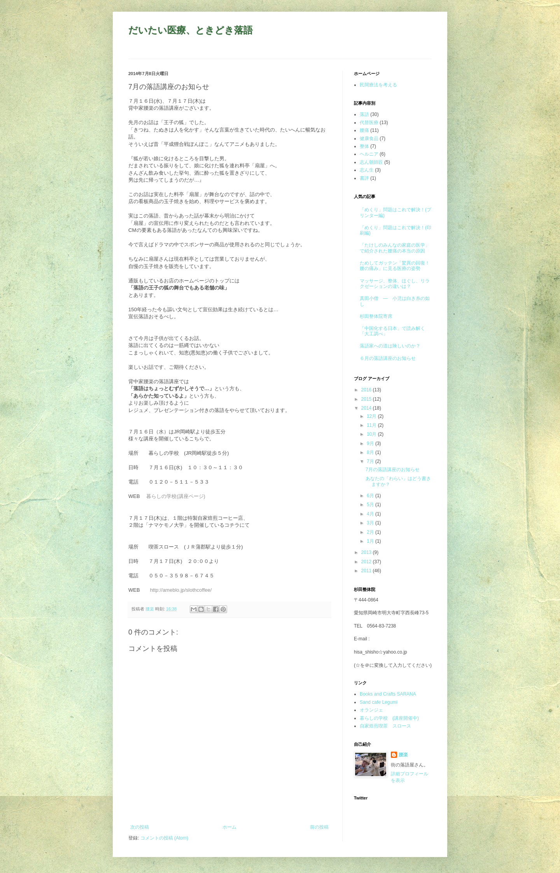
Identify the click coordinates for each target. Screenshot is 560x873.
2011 (367, 570)
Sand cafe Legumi (378, 702)
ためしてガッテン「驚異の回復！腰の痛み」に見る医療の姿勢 (395, 265)
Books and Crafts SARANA (388, 694)
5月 (371, 504)
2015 (367, 399)
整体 (364, 146)
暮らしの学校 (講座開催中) (389, 718)
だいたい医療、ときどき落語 (190, 30)
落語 (364, 114)
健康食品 (369, 138)
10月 (372, 434)
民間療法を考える (378, 85)
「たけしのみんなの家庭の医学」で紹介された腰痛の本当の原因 (395, 247)
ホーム (229, 827)
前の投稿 (319, 827)
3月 (371, 523)
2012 (367, 561)
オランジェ (371, 710)
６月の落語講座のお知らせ (388, 358)
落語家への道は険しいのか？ (390, 346)
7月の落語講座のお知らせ (393, 469)
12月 (372, 416)
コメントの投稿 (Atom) (164, 838)
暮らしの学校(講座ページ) (175, 496)
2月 (371, 532)
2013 (367, 552)
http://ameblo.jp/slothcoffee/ (181, 590)
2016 (367, 390)
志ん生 (367, 170)
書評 (364, 178)
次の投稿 (139, 827)
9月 (371, 443)
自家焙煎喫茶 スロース (385, 726)
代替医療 (369, 122)
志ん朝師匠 (371, 162)
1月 (371, 541)
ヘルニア (369, 154)
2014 (367, 408)
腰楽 (403, 754)
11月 (372, 425)
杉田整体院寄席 (376, 316)
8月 (371, 452)
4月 (371, 514)
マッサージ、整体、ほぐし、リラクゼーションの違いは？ (395, 283)
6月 (371, 495)
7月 (371, 461)
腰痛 (364, 130)
